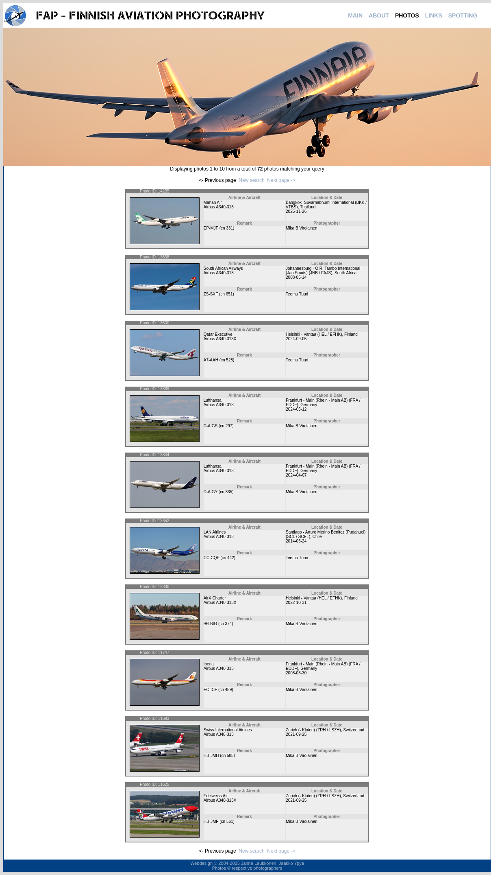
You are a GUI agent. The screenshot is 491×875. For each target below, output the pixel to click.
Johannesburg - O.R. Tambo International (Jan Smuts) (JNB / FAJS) (323, 270)
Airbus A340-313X (220, 339)
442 (230, 558)
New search (251, 180)
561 (229, 821)
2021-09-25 (296, 734)
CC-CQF (211, 558)
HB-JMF (211, 821)
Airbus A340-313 (219, 207)
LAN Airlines (215, 532)
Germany (308, 404)
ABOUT (379, 15)
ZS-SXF (211, 294)
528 (229, 360)
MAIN (355, 15)
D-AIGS (210, 426)
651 (229, 294)
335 (229, 492)
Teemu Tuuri (297, 294)
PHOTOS (407, 15)
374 (228, 623)
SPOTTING (463, 15)
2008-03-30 (296, 673)
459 (228, 689)
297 (229, 426)
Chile (317, 536)
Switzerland (353, 730)
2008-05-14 (296, 277)
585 (230, 755)
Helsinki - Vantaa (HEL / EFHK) (314, 334)
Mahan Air (213, 202)
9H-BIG (210, 623)
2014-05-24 (296, 541)
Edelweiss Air (216, 796)
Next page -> (281, 180)
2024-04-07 (296, 475)
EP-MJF (211, 228)
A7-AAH (211, 360)
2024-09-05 (296, 339)
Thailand (307, 207)
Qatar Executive (218, 334)
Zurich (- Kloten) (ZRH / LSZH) (313, 730)
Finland (351, 334)
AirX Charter (215, 598)
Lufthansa (213, 400)
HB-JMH (211, 755)
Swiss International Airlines (228, 730)
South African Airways (223, 268)
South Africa (345, 273)
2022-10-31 (296, 602)
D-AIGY (210, 492)
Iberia (209, 664)
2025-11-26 (296, 211)
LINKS (433, 15)
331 (229, 228)
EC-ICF (210, 689)
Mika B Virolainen (301, 228)
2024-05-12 (296, 409)
